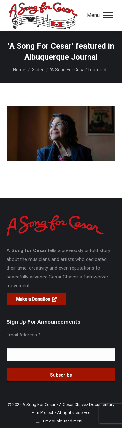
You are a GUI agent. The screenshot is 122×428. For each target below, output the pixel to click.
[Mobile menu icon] (99, 15)
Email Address (24, 335)
